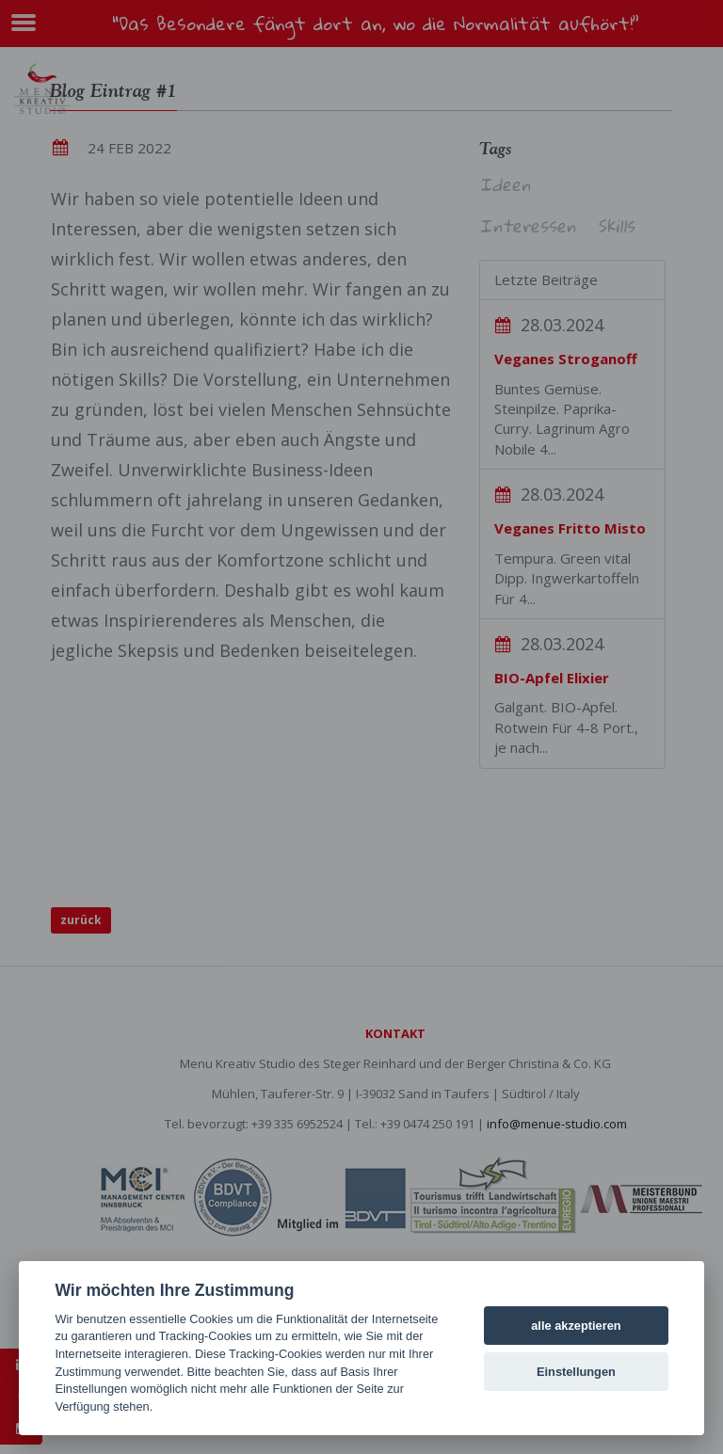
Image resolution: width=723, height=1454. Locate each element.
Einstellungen (576, 1372)
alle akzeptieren (575, 1325)
